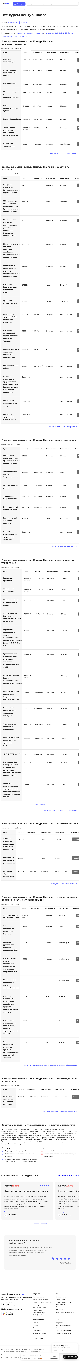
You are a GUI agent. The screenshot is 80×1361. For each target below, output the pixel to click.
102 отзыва (24, 22)
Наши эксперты (38, 1336)
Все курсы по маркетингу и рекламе (63, 427)
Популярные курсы (39, 1297)
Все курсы (20, 4)
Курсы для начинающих (41, 1305)
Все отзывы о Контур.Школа (67, 1175)
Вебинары (59, 1309)
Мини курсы (37, 1310)
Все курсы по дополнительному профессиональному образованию (50, 1065)
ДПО (65, 33)
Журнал (35, 1325)
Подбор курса (38, 1338)
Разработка (20, 33)
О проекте (59, 1323)
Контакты (59, 1328)
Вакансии (36, 1328)
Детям (70, 33)
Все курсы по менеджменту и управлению (60, 810)
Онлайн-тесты (61, 1297)
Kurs (5, 4)
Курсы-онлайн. (15, 1294)
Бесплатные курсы (39, 1307)
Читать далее (9, 1212)
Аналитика (39, 33)
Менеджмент (49, 33)
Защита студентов (39, 1333)
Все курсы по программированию (63, 153)
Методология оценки (63, 1325)
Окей (54, 1355)
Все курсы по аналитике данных (64, 547)
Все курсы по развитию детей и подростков (59, 1111)
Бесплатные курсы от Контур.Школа (15, 36)
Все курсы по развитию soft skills (64, 884)
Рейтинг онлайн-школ (63, 1333)
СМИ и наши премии (63, 1330)
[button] (36, 1223)
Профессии (60, 1307)
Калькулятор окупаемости (65, 1312)
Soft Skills (59, 33)
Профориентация (62, 1300)
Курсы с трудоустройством (42, 1302)
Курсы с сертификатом (41, 1300)
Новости (36, 1323)
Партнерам (37, 1330)
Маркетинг (29, 33)
